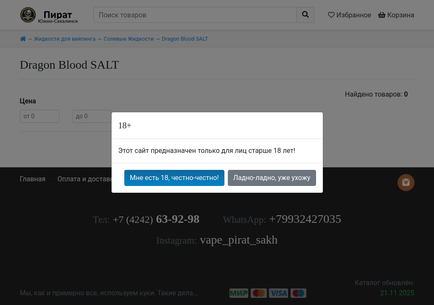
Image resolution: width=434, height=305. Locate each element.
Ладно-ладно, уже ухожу (272, 178)
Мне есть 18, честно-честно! (174, 178)
